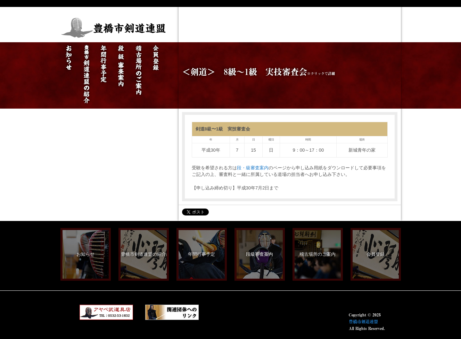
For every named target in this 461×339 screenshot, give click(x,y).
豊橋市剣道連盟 (363, 322)
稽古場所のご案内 (317, 254)
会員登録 (376, 254)
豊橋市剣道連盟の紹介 (143, 254)
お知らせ (85, 254)
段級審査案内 (259, 254)
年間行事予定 (201, 254)
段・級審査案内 (253, 167)
